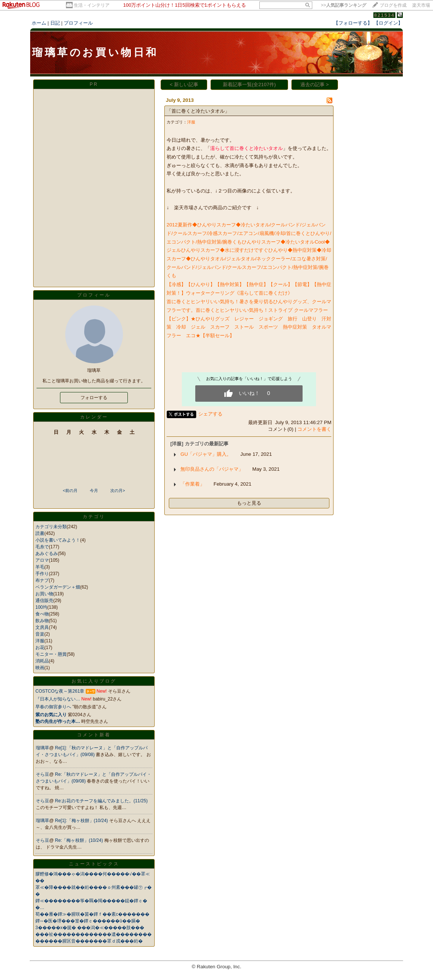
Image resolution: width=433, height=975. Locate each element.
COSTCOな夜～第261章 (59, 691)
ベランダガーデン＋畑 (57, 587)
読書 (39, 533)
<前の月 (70, 490)
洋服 (39, 640)
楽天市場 (421, 5)
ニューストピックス (94, 863)
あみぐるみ (46, 553)
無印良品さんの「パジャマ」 (211, 469)
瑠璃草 (42, 747)
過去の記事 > (314, 84)
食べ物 (42, 614)
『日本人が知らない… (57, 699)
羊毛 (39, 567)
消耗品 (42, 661)
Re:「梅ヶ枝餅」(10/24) (79, 840)
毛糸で (42, 546)
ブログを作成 (393, 5)
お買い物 (44, 593)
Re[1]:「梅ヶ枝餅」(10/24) (82, 820)
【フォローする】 (353, 23)
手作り (42, 573)
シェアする (210, 414)
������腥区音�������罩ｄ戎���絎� (89, 941)
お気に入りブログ (94, 681)
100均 (41, 607)
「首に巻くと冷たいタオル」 (198, 111)
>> (343, 5)
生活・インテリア (92, 5)
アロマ (42, 560)
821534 (384, 15)
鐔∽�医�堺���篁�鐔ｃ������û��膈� (87, 921)
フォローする (93, 397)
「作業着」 (192, 484)
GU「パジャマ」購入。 (205, 454)
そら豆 (42, 774)
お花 (39, 647)
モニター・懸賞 (51, 654)
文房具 (42, 627)
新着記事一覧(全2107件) (249, 84)
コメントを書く (314, 429)
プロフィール (78, 23)
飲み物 (42, 620)
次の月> (117, 490)
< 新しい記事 (184, 84)
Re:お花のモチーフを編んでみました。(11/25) (101, 800)
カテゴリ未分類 (51, 526)
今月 (94, 490)
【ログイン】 (388, 23)
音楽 (39, 634)
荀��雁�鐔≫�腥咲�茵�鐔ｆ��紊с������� (92, 914)
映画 (39, 667)
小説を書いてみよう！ (57, 540)
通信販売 (44, 600)
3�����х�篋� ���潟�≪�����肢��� (89, 927)
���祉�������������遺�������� (93, 934)
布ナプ (42, 580)
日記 (55, 23)
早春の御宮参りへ (53, 706)
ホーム (39, 23)
